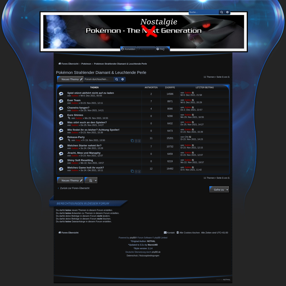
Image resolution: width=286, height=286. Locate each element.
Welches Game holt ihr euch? (85, 167)
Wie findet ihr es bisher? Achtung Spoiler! (93, 129)
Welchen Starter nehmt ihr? (84, 145)
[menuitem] (128, 49)
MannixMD (153, 245)
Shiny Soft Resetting (80, 160)
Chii (186, 137)
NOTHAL (151, 241)
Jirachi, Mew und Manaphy (83, 152)
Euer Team (73, 100)
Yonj (78, 140)
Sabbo (75, 95)
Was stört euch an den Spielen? (87, 122)
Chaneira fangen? (78, 107)
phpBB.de (156, 252)
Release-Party (76, 137)
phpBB (133, 238)
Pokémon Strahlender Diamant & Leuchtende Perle (101, 72)
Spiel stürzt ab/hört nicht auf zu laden (90, 92)
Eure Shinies (75, 115)
